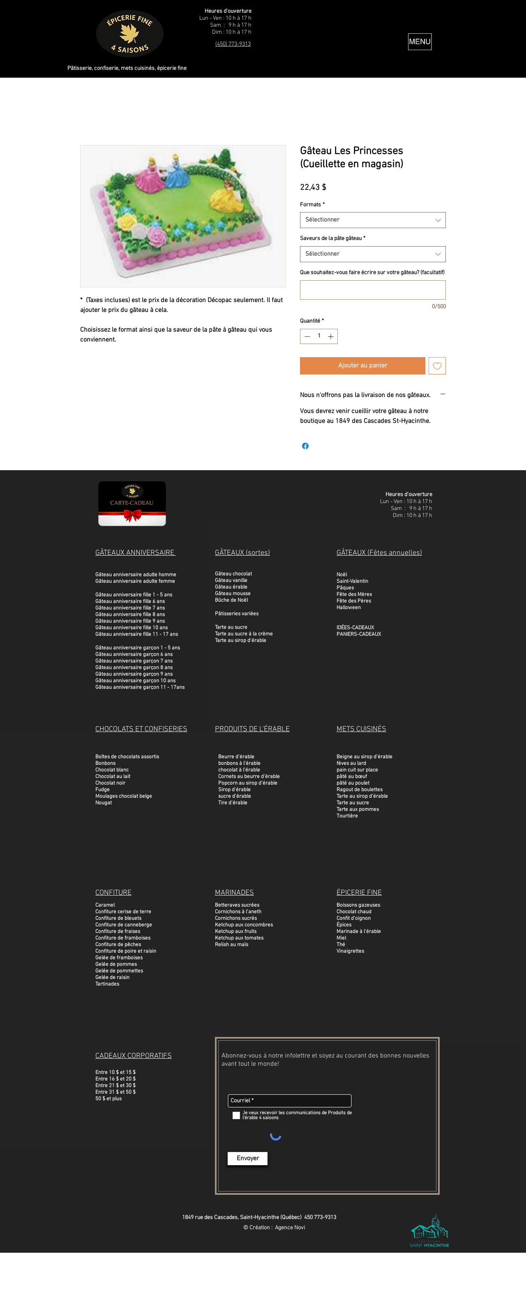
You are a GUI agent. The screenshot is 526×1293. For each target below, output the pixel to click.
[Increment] (331, 336)
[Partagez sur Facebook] (305, 446)
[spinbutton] (318, 336)
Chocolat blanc (112, 770)
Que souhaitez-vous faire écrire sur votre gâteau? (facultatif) (372, 272)
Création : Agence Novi (277, 1227)
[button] (420, 41)
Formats (312, 204)
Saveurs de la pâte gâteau (332, 238)
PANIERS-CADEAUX (359, 634)
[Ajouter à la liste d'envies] (437, 365)
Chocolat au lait (112, 776)
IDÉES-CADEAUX (355, 628)
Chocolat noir (110, 783)
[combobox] (373, 220)
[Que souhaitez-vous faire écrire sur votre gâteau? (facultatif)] (372, 290)
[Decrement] (306, 336)
